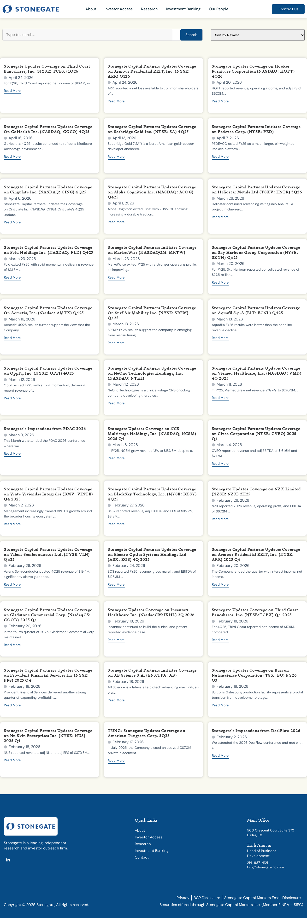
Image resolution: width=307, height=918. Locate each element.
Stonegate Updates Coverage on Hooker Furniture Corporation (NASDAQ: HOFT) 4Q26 (253, 71)
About (90, 9)
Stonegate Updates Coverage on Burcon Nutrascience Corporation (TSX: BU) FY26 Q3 (254, 675)
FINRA (283, 904)
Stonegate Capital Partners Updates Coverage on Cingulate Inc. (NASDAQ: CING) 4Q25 (48, 189)
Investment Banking (183, 9)
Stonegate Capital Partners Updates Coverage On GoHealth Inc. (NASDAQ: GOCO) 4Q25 (48, 129)
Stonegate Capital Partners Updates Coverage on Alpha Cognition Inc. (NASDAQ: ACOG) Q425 (152, 192)
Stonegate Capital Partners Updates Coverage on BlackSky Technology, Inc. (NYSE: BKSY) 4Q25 (152, 494)
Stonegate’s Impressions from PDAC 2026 (45, 428)
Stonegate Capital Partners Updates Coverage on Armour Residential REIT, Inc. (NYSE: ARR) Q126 (152, 71)
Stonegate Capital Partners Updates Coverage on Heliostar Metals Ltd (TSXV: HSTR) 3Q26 (257, 189)
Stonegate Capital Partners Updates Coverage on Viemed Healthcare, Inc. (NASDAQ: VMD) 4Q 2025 (257, 373)
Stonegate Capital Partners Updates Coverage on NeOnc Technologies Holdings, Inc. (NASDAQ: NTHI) (152, 373)
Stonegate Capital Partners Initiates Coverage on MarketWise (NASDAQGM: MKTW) (152, 250)
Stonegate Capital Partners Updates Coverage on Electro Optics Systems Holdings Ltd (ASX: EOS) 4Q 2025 (152, 554)
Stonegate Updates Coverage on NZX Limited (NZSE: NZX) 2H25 (256, 491)
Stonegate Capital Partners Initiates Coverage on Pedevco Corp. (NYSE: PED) (256, 129)
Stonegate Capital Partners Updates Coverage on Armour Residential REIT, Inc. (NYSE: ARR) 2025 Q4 (256, 554)
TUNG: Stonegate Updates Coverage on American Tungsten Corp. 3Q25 (146, 733)
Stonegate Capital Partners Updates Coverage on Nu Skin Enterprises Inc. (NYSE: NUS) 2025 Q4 (48, 735)
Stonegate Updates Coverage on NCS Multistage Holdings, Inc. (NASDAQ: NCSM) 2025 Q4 (152, 433)
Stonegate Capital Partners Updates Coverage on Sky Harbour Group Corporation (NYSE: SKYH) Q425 (256, 252)
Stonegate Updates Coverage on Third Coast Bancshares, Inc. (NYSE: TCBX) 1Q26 (47, 69)
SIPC (298, 904)
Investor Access (119, 9)
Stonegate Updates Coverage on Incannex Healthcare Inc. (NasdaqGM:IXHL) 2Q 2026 (151, 612)
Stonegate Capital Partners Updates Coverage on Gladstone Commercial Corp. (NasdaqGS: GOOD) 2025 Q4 (48, 614)
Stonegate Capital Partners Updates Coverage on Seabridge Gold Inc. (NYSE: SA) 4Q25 (152, 129)
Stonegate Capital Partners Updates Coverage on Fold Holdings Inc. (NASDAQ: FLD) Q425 (48, 250)
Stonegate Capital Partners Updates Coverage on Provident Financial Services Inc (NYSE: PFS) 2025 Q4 (48, 675)
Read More (12, 91)
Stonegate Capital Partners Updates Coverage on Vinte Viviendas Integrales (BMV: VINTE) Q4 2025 (48, 494)
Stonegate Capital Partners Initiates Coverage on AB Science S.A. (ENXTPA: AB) (152, 673)
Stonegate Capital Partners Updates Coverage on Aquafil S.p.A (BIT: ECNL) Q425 (256, 310)
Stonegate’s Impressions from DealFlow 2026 (256, 730)
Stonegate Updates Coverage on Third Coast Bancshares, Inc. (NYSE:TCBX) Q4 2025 (255, 612)
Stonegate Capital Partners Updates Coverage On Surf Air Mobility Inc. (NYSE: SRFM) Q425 (152, 312)
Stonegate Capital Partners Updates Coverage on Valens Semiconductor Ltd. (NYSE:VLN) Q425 (48, 554)
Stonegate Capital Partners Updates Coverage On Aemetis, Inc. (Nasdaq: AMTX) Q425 (48, 310)
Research (149, 9)
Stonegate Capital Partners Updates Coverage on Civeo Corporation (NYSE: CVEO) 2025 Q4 (256, 433)
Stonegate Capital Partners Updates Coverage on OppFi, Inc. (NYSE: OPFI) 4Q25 (48, 371)
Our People (218, 9)
